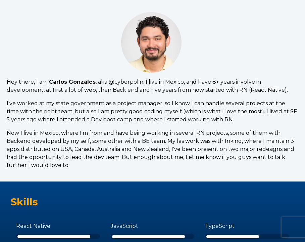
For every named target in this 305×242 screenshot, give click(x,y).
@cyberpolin (126, 82)
